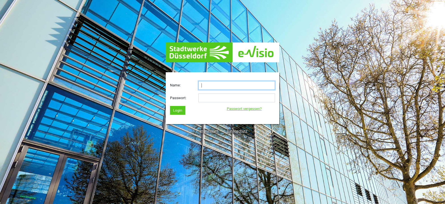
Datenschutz (237, 131)
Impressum (209, 131)
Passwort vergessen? (244, 109)
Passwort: (178, 98)
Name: (175, 85)
